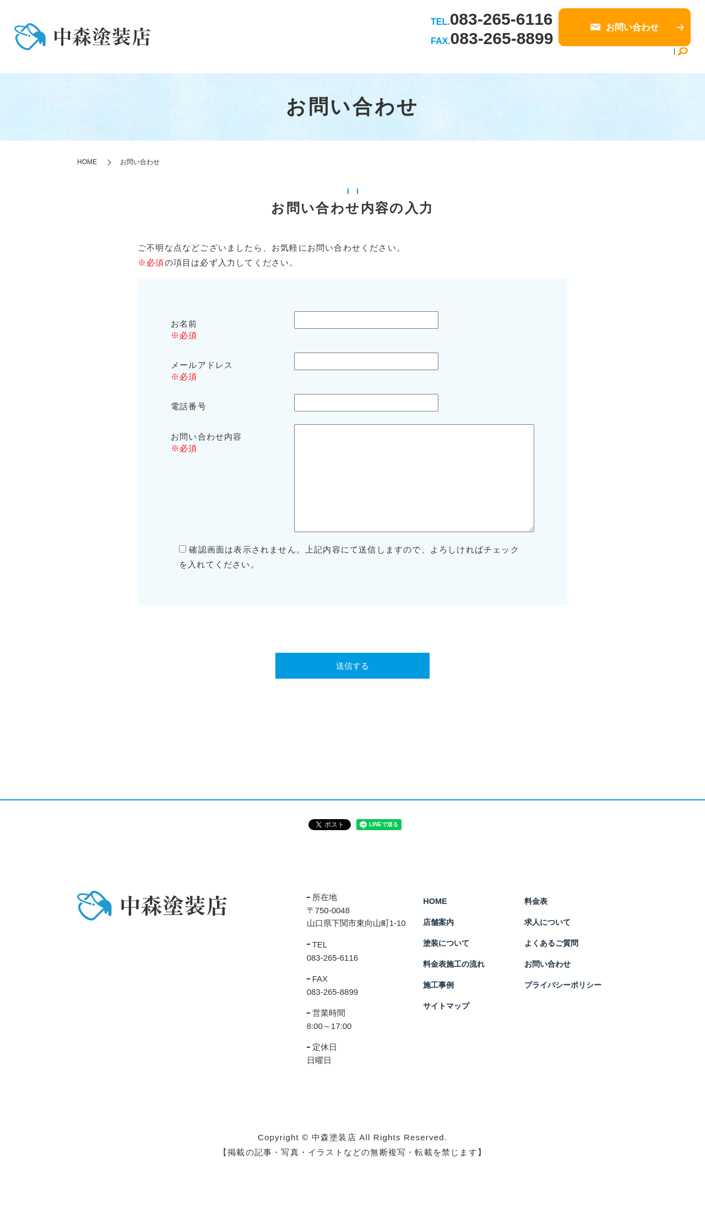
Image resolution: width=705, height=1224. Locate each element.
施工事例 (496, 59)
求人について (579, 59)
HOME (311, 59)
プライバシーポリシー (562, 985)
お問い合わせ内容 (206, 436)
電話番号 (189, 406)
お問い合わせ (547, 964)
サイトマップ (446, 1005)
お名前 (184, 323)
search (682, 60)
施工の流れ (451, 59)
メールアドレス (202, 365)
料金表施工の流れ (454, 964)
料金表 (534, 59)
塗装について (397, 59)
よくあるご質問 (641, 59)
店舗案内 (348, 59)
